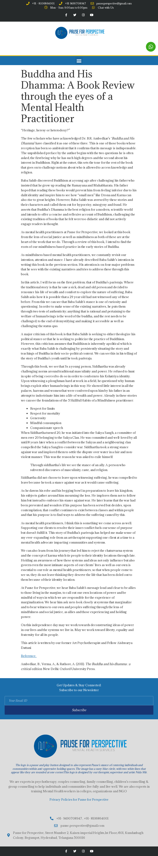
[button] (79, 60)
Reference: (29, 656)
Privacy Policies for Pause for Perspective (79, 799)
